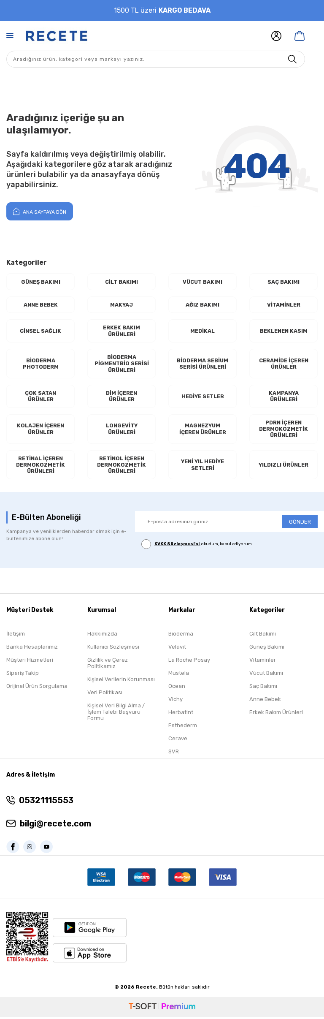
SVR (173, 754)
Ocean (176, 688)
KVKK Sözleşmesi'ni (177, 546)
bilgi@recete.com (55, 826)
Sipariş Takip (22, 675)
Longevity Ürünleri (121, 430)
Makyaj (121, 305)
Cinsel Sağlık (40, 331)
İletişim (15, 636)
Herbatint (180, 715)
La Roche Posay (189, 662)
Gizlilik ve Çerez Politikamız (107, 665)
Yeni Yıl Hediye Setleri (202, 466)
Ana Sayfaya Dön (39, 211)
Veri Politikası (104, 695)
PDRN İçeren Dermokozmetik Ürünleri (283, 430)
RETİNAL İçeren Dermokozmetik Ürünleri (40, 466)
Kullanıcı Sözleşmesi (113, 649)
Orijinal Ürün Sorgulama (37, 688)
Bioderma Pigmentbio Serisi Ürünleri (121, 364)
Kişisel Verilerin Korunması (121, 682)
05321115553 (46, 802)
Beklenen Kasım (284, 331)
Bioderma (180, 636)
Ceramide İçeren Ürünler (283, 364)
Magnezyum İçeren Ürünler (203, 430)
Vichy (175, 701)
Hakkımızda (102, 636)
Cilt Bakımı (121, 282)
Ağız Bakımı (202, 305)
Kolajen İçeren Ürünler (40, 430)
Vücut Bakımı (202, 282)
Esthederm (182, 728)
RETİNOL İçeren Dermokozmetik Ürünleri (121, 466)
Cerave (177, 741)
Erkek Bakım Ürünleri (121, 331)
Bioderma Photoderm (40, 364)
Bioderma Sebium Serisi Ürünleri (202, 364)
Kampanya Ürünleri (283, 397)
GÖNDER (300, 524)
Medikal (202, 331)
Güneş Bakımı (41, 282)
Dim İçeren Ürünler (122, 397)
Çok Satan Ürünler (41, 397)
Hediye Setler (202, 397)
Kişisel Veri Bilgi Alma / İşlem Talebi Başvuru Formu (116, 714)
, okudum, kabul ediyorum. (197, 547)
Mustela (178, 675)
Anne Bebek (41, 305)
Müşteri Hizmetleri (29, 662)
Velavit (177, 649)
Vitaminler (283, 305)
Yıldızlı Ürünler (283, 467)
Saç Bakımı (283, 282)
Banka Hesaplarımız (32, 649)
